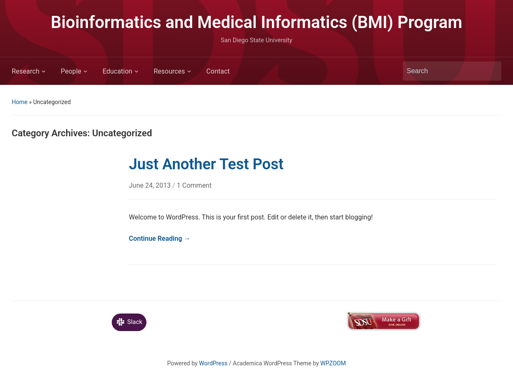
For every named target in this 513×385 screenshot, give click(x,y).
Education (117, 71)
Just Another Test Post (206, 164)
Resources (169, 71)
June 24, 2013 (150, 185)
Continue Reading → (159, 238)
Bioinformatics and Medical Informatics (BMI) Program (256, 22)
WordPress (213, 363)
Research (25, 71)
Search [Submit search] (491, 71)
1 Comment (194, 185)
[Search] (444, 71)
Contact (218, 71)
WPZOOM (333, 363)
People (71, 71)
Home (20, 102)
